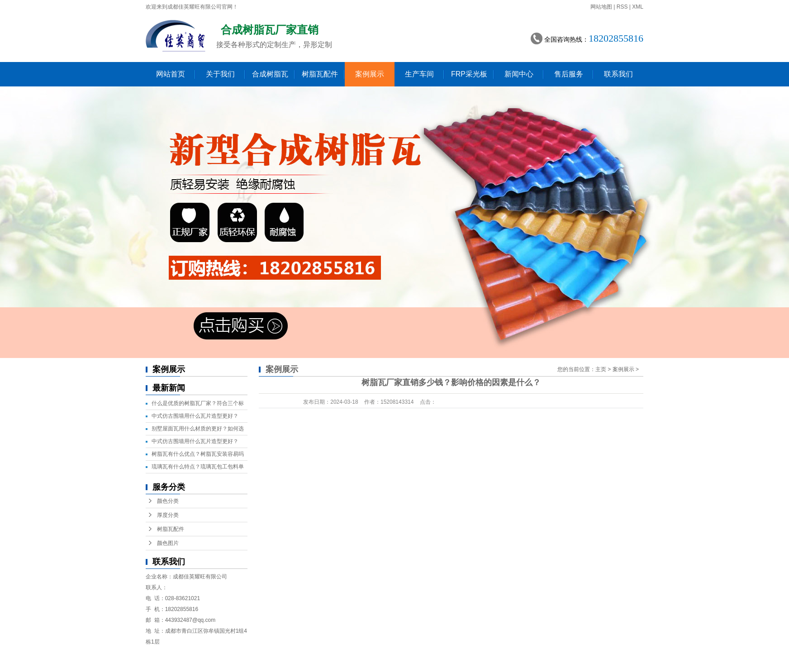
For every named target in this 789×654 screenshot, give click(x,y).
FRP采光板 (469, 74)
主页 (600, 369)
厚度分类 (168, 515)
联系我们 (618, 74)
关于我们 (220, 74)
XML (637, 7)
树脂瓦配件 (320, 74)
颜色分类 (168, 501)
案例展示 (369, 74)
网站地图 (601, 7)
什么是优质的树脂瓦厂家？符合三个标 (198, 403)
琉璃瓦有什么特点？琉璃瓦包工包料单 (198, 466)
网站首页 (170, 74)
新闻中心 (518, 74)
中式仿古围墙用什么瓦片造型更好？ (195, 416)
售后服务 (568, 74)
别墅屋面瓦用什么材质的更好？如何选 (198, 428)
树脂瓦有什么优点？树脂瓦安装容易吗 (198, 454)
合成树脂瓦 (270, 74)
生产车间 (419, 74)
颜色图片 (168, 543)
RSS (622, 7)
